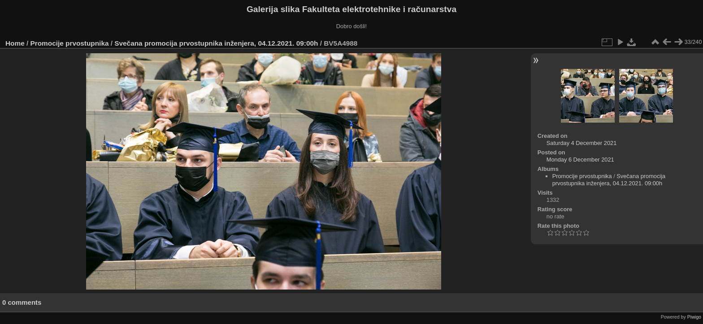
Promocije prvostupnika (69, 43)
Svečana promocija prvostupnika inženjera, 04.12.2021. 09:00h (216, 43)
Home (15, 43)
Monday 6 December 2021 (580, 159)
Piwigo (694, 317)
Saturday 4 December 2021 (582, 143)
